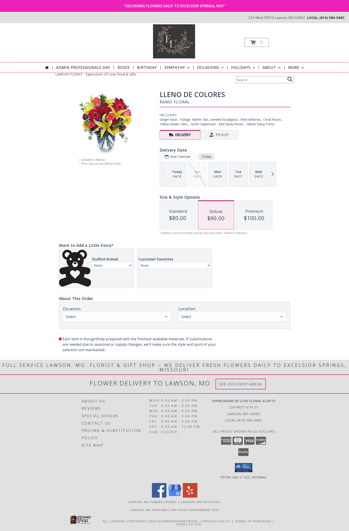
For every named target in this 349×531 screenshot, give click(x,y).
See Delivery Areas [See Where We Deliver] (240, 384)
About (272, 67)
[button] (257, 42)
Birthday (147, 67)
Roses (124, 67)
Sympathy (177, 67)
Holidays (243, 67)
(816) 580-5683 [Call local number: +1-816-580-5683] (331, 17)
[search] (290, 79)
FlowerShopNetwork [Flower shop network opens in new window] (178, 521)
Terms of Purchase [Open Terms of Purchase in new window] (253, 521)
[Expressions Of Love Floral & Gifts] (174, 41)
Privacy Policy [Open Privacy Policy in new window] (217, 521)
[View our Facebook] (159, 496)
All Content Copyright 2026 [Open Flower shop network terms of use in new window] (129, 521)
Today (206, 156)
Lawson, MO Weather (148, 510)
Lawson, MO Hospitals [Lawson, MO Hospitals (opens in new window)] (201, 502)
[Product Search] (260, 80)
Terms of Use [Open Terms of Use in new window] (188, 524)
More (296, 67)
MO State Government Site (195, 510)
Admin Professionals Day (83, 67)
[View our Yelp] (190, 496)
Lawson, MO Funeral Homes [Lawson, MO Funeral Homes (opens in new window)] (152, 502)
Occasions (211, 67)
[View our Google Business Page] (174, 496)
